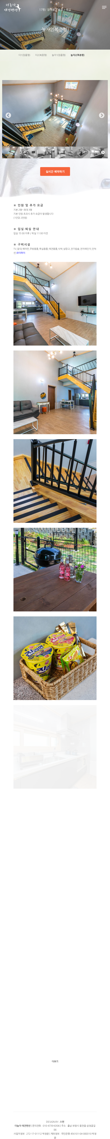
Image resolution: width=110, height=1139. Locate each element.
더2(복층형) (41, 55)
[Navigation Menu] (104, 7)
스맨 (62, 1122)
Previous (8, 115)
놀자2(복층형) (77, 55)
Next (102, 115)
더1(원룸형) (24, 55)
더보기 (55, 1061)
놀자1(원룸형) (59, 55)
